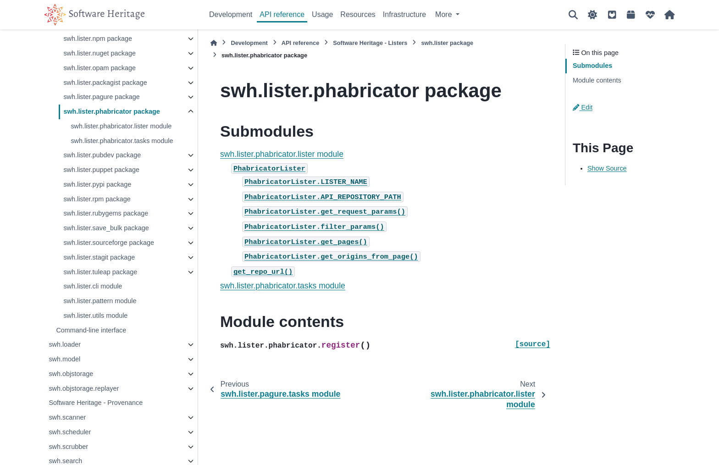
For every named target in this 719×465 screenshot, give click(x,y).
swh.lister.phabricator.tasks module (122, 140)
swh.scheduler (70, 432)
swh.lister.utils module (95, 315)
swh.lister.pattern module (99, 300)
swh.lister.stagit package (99, 257)
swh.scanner (67, 417)
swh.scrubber (68, 446)
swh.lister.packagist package (105, 82)
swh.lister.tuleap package (100, 272)
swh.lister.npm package (97, 38)
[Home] (213, 43)
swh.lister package (447, 42)
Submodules (592, 65)
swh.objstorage (71, 373)
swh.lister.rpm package (96, 199)
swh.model (64, 359)
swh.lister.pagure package (101, 96)
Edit (582, 107)
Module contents (597, 80)
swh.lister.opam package (99, 68)
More (444, 14)
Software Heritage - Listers (370, 42)
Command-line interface (91, 330)
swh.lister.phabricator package (111, 111)
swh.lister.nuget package (99, 53)
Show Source (607, 168)
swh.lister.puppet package (101, 169)
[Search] (573, 14)
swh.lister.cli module (92, 286)
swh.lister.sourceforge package (108, 242)
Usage (322, 14)
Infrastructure (404, 14)
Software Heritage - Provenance (96, 402)
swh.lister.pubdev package (102, 155)
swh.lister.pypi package (97, 184)
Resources (357, 14)
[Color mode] (592, 14)
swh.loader (65, 344)
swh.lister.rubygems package (105, 213)
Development (230, 14)
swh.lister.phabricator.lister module (121, 126)
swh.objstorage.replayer (84, 388)
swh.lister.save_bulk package (106, 228)
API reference (282, 14)
